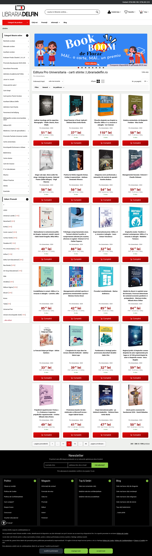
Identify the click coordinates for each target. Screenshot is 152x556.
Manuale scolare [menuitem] (9, 46)
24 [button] (145, 81)
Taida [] (7, 304)
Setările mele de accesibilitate (89, 496)
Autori (43, 512)
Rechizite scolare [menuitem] (9, 41)
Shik (4, 276)
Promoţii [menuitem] (44, 22)
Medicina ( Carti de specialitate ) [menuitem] (14, 131)
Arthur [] (7, 254)
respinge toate (76, 551)
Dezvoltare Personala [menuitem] (10, 68)
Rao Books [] (9, 265)
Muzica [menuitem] (5, 175)
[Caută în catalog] (97, 12)
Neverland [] (9, 221)
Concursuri (8, 512)
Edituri (43, 507)
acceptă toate (101, 551)
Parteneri (44, 518)
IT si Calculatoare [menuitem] (9, 169)
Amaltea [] (8, 282)
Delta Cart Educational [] (13, 260)
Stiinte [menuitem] (5, 186)
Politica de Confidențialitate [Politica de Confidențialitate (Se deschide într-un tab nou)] (123, 540)
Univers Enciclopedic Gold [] (14, 315)
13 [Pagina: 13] (74, 444)
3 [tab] (85, 67)
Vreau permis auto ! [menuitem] (10, 85)
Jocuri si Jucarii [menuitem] (8, 79)
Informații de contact (48, 486)
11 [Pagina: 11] (62, 444)
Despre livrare (8, 507)
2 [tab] (82, 67)
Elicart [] (7, 293)
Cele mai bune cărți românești (126, 491)
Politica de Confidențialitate (13, 496)
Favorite (129, 12)
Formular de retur (47, 491)
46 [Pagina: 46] (85, 444)
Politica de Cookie (10, 491)
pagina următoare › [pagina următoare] (96, 444)
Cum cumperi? (9, 502)
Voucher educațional (11, 518)
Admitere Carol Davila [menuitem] (10, 107)
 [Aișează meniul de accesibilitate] (3, 522)
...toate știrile (120, 512)
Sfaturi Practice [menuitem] (8, 180)
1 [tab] (78, 67)
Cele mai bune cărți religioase (126, 496)
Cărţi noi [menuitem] (35, 22)
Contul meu (114, 12)
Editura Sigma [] (10, 287)
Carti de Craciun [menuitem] (8, 164)
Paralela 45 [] (9, 243)
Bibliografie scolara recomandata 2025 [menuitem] (14, 119)
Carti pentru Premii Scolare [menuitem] (12, 96)
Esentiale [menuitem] (6, 191)
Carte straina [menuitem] (7, 158)
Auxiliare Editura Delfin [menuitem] (11, 101)
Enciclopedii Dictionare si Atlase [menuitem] (14, 147)
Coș (143, 12)
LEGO (5, 210)
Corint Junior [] (10, 232)
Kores (5, 298)
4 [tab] (89, 67)
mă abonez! (100, 465)
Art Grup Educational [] (12, 271)
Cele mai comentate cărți (87, 486)
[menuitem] (16, 22)
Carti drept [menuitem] (7, 90)
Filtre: (37, 87)
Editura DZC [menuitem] (7, 125)
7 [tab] (100, 67)
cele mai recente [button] (54, 81)
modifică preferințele (51, 551)
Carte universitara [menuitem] (9, 142)
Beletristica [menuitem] (7, 153)
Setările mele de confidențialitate (90, 491)
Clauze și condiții (10, 486)
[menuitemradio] (98, 81)
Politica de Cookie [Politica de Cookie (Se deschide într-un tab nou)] (122, 533)
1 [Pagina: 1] (51, 444)
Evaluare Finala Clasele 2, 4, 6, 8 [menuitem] (14, 57)
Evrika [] (7, 227)
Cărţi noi (44, 496)
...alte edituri (7, 320)
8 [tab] (103, 67)
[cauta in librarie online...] (70, 12)
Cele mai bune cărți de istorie (126, 502)
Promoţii (44, 502)
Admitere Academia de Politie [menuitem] (13, 74)
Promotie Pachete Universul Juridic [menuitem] (15, 136)
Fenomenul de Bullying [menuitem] (11, 112)
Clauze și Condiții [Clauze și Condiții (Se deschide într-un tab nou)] (139, 540)
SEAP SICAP (8, 523)
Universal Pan (8, 309)
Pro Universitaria (44, 128)
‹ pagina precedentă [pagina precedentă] (40, 444)
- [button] (27, 35)
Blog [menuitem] (65, 22)
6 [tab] (96, 67)
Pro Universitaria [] (11, 249)
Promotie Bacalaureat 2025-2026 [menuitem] (14, 63)
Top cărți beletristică (123, 507)
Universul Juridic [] (11, 216)
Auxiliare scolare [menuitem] (9, 52)
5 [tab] (92, 67)
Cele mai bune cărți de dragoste (127, 486)
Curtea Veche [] (10, 238)
